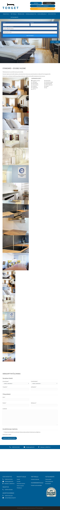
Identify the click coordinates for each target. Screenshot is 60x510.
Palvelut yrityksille (35, 479)
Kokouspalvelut (42, 14)
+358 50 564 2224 (8, 495)
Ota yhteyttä (52, 14)
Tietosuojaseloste (49, 481)
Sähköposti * (34, 403)
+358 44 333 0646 (8, 489)
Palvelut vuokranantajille (36, 485)
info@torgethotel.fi (29, 447)
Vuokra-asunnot (42, 8)
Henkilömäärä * (34, 381)
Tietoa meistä (14, 17)
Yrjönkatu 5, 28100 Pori (44, 447)
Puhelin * (4, 403)
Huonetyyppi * (6, 381)
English (57, 42)
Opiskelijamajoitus (31, 14)
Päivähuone (21, 14)
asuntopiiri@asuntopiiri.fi (9, 497)
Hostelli (48, 3)
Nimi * (4, 397)
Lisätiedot (5, 408)
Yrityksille (13, 14)
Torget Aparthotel (22, 59)
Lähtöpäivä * (33, 387)
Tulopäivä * (5, 387)
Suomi (52, 42)
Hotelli (36, 3)
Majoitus (5, 14)
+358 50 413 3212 (15, 447)
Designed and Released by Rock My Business (28, 508)
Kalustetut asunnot (43, 6)
